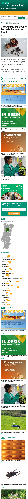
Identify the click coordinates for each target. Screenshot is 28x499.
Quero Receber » (14, 213)
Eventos (3, 274)
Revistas (2, 8)
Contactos (7, 8)
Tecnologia (4, 300)
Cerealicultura (5, 268)
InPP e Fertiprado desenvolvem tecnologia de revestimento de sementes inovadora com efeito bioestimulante (13, 178)
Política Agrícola (5, 297)
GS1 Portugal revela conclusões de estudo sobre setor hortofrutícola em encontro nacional (13, 106)
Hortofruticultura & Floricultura (8, 281)
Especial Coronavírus (6, 273)
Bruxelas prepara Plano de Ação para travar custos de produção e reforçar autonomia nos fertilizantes (13, 431)
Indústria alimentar (6, 285)
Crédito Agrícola (5, 269)
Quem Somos (13, 8)
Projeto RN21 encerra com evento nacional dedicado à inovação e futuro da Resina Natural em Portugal (13, 130)
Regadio (3, 299)
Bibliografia (24, 16)
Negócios (4, 288)
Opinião (3, 292)
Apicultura (4, 264)
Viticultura (4, 304)
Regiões (2, 16)
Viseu (10, 22)
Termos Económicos (17, 16)
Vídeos (3, 302)
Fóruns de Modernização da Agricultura (10, 278)
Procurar (21, 18)
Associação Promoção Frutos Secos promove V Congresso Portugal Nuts (13, 154)
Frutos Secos (5, 280)
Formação (4, 276)
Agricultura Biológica (6, 257)
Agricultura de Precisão (7, 259)
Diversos (4, 271)
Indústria (3, 283)
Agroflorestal (21, 35)
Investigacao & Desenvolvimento (9, 287)
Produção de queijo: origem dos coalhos (11, 460)
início (2, 22)
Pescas (3, 295)
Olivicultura (4, 290)
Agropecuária (5, 262)
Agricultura (4, 256)
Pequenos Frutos (5, 293)
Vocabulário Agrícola (9, 16)
